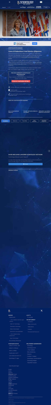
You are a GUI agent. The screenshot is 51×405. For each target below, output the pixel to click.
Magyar (10, 380)
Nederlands (11, 384)
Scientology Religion (32, 359)
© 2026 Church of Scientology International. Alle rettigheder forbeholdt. (21, 397)
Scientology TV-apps (14, 357)
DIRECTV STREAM (13, 347)
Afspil (25, 164)
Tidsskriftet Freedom (32, 362)
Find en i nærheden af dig (21, 81)
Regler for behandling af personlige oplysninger (17, 401)
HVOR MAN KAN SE (13, 343)
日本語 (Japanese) (12, 383)
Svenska (10, 391)
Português (10, 388)
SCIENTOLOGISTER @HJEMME (15, 48)
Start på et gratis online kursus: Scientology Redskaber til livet (19, 94)
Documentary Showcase (15, 340)
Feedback (30, 328)
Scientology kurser (31, 347)
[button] (50, 121)
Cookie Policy (10, 400)
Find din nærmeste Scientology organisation (21, 87)
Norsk (9, 386)
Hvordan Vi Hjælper (31, 355)
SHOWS (10, 314)
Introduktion (30, 321)
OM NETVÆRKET (31, 319)
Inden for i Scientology (15, 323)
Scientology (30, 345)
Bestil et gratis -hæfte (16, 90)
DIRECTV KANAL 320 (14, 345)
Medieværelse (31, 326)
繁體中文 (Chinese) (13, 392)
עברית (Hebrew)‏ (12, 378)
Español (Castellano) (13, 376)
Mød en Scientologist (14, 328)
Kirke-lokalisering (31, 351)
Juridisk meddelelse (11, 403)
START (34, 43)
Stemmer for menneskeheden (16, 330)
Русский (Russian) (12, 389)
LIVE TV (29, 314)
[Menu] (10, 2)
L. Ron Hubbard (31, 349)
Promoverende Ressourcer (33, 331)
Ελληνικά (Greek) (12, 373)
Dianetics (29, 353)
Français (10, 394)
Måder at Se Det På (32, 323)
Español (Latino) (12, 375)
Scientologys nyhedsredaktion (34, 357)
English (10, 368)
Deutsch (10, 372)
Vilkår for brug (11, 398)
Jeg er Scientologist (14, 337)
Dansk (10, 370)
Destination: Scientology (15, 325)
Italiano (10, 381)
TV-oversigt (30, 316)
